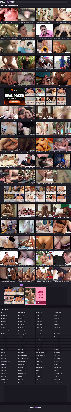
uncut (57, 355)
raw (38, 383)
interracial (22, 364)
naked (39, 346)
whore (57, 377)
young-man (58, 380)
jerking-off (22, 374)
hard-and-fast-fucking (25, 358)
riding (57, 322)
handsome (22, 352)
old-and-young (41, 352)
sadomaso (58, 325)
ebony (3, 377)
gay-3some (22, 343)
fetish (21, 328)
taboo (57, 340)
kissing (39, 312)
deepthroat (5, 364)
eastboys (4, 374)
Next (49, 285)
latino (39, 322)
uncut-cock (58, 358)
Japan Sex (7, 2)
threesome (58, 352)
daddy (4, 358)
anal (3, 325)
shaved (57, 334)
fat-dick (21, 322)
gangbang (22, 334)
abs (3, 312)
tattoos (57, 346)
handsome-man (23, 355)
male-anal (40, 337)
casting (4, 343)
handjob (22, 349)
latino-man (40, 325)
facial (21, 315)
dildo (3, 370)
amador (4, 315)
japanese (22, 367)
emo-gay (4, 380)
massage (39, 343)
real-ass (57, 315)
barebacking (5, 331)
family (21, 318)
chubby (4, 346)
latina (39, 318)
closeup (4, 352)
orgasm (39, 361)
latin (39, 315)
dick (3, 367)
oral (38, 358)
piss (38, 374)
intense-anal (23, 361)
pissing (39, 377)
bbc (3, 334)
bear (3, 340)
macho (39, 331)
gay (21, 340)
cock (3, 355)
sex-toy (57, 328)
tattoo (57, 343)
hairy (21, 346)
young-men (58, 383)
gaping (21, 337)
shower (57, 337)
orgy (38, 364)
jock (20, 380)
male (39, 334)
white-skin (58, 374)
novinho (39, 349)
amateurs (4, 322)
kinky (21, 383)
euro (3, 383)
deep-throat (5, 361)
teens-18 (57, 349)
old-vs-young (41, 355)
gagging (21, 331)
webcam (57, 370)
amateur (4, 318)
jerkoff (21, 377)
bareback (5, 328)
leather (39, 328)
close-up (4, 349)
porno (39, 380)
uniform (57, 364)
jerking (21, 370)
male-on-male (41, 340)
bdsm (3, 337)
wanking (57, 367)
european (22, 312)
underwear (58, 361)
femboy (21, 325)
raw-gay (57, 312)
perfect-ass (40, 367)
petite (39, 370)
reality (57, 318)
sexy (56, 331)
